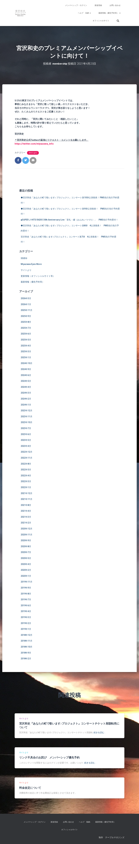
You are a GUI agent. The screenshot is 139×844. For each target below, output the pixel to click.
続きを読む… (100, 732)
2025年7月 (26, 327)
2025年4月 (26, 345)
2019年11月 (26, 581)
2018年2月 (26, 658)
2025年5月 (26, 339)
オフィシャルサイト (101, 21)
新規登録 (98, 5)
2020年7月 (26, 552)
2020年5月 (26, 558)
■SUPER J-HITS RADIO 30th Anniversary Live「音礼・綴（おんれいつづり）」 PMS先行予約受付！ (69, 219)
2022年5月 (26, 469)
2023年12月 (26, 410)
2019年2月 (26, 623)
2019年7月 (26, 599)
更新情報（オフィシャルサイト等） (38, 275)
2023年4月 (26, 445)
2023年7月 (26, 428)
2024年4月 (26, 386)
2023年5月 (26, 440)
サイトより (33, 152)
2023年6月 (26, 434)
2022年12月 (26, 451)
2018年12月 (26, 634)
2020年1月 (26, 575)
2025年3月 (26, 351)
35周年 (24, 258)
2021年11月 (26, 499)
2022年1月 (26, 487)
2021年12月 (26, 493)
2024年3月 (26, 392)
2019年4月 (26, 611)
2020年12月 (26, 528)
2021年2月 (26, 522)
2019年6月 (26, 605)
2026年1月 (26, 304)
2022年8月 (26, 463)
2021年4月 (26, 510)
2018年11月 (26, 640)
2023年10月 (26, 422)
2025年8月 (26, 321)
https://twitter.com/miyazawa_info (33, 143)
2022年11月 (26, 457)
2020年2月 (26, 569)
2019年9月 (26, 587)
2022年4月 (26, 475)
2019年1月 (26, 628)
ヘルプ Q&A (84, 13)
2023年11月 (26, 416)
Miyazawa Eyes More (31, 264)
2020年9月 (26, 540)
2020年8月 (26, 546)
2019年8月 (26, 593)
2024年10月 (26, 363)
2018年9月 (26, 652)
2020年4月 (26, 564)
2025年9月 (26, 316)
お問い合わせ (115, 5)
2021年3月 (26, 516)
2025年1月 (26, 357)
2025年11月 (26, 310)
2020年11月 (26, 534)
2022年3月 (26, 481)
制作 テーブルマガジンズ (111, 837)
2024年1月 (26, 404)
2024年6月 (26, 375)
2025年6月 (26, 333)
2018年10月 (26, 646)
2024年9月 (26, 369)
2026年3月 (26, 298)
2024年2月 (26, 398)
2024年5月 (26, 380)
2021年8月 (26, 505)
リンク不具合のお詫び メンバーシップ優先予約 (49, 757)
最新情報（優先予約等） (109, 13)
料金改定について (30, 787)
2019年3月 (26, 617)
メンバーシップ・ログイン (76, 5)
